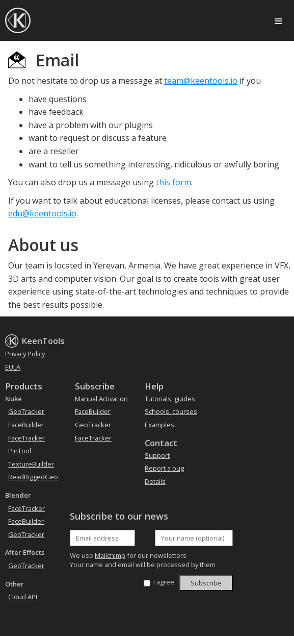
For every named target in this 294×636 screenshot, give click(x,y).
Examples (159, 424)
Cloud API (22, 596)
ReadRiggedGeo (33, 476)
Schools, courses (171, 411)
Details (155, 481)
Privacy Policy (25, 353)
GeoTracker (26, 411)
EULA (12, 367)
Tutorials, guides (170, 398)
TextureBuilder (31, 464)
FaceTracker (26, 438)
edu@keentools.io (42, 213)
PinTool (19, 450)
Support (157, 455)
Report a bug (164, 468)
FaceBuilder (26, 424)
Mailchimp (110, 555)
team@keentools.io (200, 80)
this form (173, 182)
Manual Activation (101, 398)
